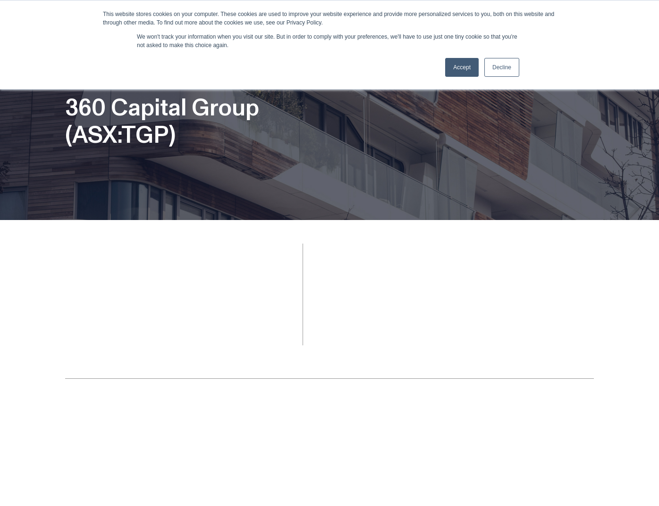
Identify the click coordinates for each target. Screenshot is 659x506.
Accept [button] (462, 67)
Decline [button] (501, 67)
